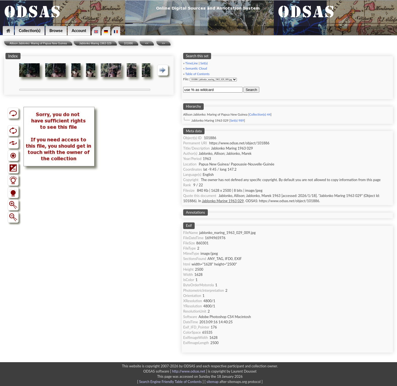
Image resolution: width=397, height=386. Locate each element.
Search (251, 90)
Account (79, 30)
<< (146, 43)
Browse (56, 30)
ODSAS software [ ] (175, 371)
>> (163, 43)
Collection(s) (30, 30)
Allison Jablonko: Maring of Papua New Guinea (38, 43)
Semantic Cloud (196, 68)
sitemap (212, 381)
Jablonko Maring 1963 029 (95, 43)
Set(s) (204, 63)
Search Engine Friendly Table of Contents (170, 381)
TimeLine (191, 63)
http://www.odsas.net (188, 371)
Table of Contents (197, 74)
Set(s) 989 (237, 120)
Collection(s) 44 (260, 114)
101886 (128, 43)
